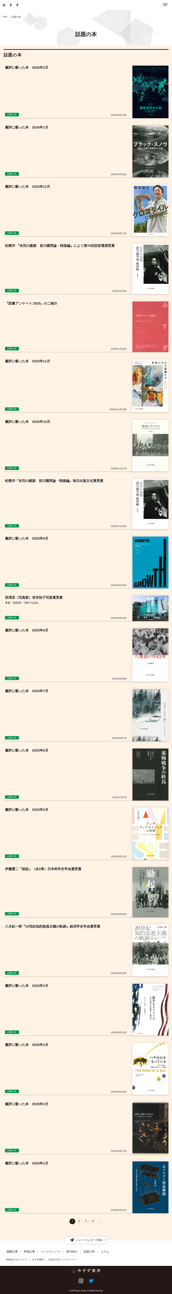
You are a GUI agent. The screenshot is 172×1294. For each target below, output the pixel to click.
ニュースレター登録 (86, 1240)
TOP (5, 16)
